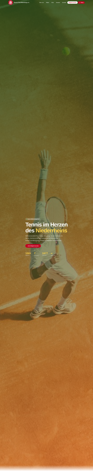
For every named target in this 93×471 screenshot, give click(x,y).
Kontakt (64, 2)
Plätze (47, 2)
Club (52, 2)
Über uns (41, 2)
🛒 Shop (81, 2)
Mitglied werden (72, 2)
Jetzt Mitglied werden (33, 246)
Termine (58, 2)
